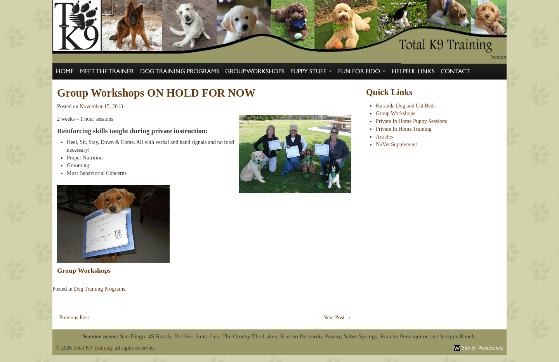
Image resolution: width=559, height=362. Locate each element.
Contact (455, 71)
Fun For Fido (361, 71)
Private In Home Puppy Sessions (411, 121)
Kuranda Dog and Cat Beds (406, 106)
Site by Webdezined (482, 348)
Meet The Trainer (107, 71)
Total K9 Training (92, 348)
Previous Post (70, 317)
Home (65, 71)
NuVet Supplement (396, 144)
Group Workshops (254, 71)
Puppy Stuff (311, 71)
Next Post (337, 317)
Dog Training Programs (179, 71)
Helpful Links (413, 71)
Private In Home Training (404, 129)
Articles (384, 137)
